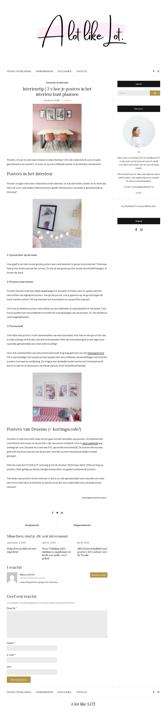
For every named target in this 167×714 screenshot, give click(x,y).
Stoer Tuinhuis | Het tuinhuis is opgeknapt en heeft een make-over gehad (56, 553)
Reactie (12, 608)
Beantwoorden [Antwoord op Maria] (99, 575)
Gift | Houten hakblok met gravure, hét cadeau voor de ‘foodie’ (92, 552)
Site (9, 666)
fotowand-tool (96, 352)
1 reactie (66, 100)
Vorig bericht (32, 525)
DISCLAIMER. (65, 71)
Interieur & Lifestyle (57, 82)
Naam (11, 642)
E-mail (11, 654)
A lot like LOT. (83, 704)
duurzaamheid (90, 443)
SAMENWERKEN (44, 71)
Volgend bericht (82, 525)
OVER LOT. (82, 71)
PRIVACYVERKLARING (19, 71)
